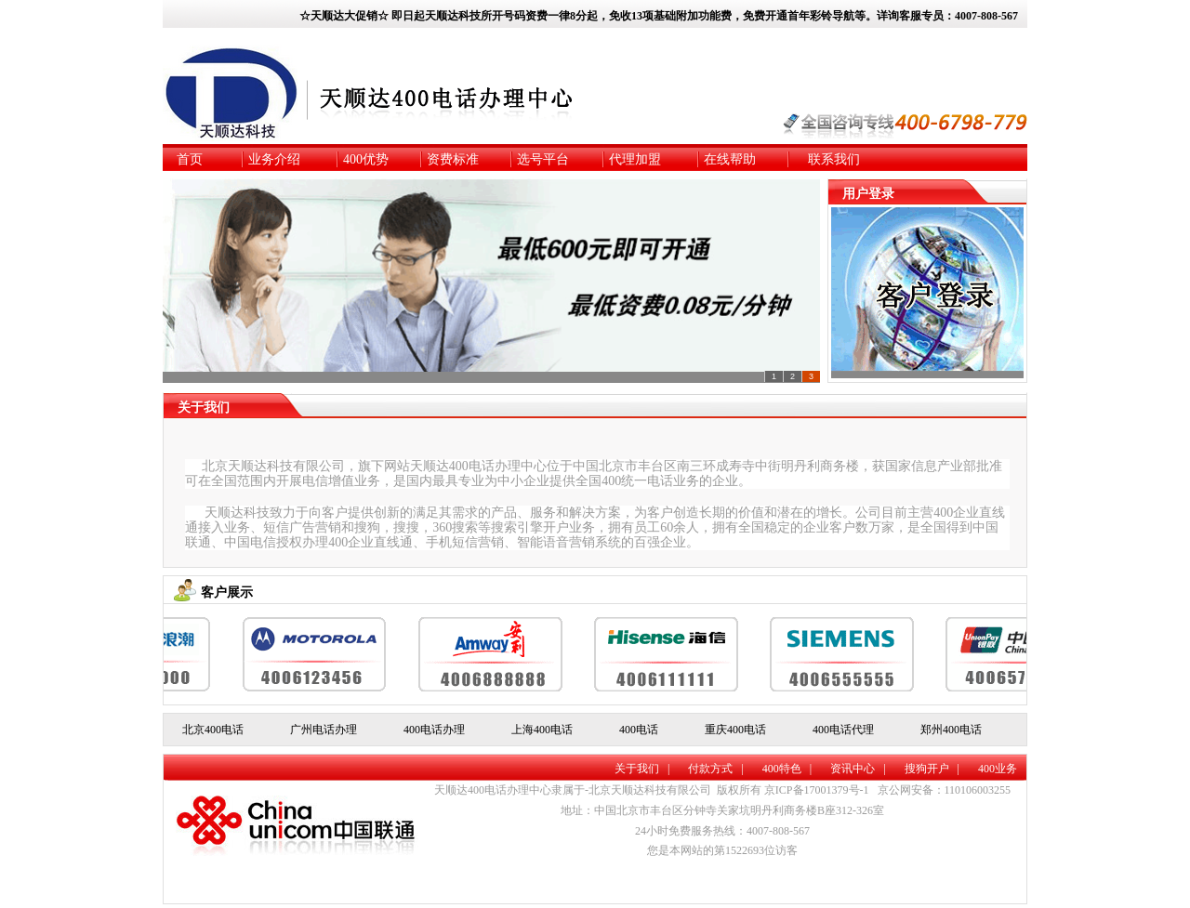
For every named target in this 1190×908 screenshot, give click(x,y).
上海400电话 (542, 729)
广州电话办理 (323, 729)
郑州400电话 (951, 729)
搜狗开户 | (932, 768)
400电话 (638, 729)
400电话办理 (434, 729)
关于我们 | (642, 768)
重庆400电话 (735, 729)
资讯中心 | (857, 768)
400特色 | (787, 768)
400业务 (997, 768)
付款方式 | (715, 768)
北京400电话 (213, 729)
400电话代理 (843, 729)
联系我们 (834, 159)
